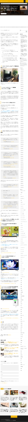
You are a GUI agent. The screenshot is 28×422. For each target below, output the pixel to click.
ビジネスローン (22, 239)
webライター (22, 193)
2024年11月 (22, 83)
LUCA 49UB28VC (8, 310)
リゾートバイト (22, 266)
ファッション (22, 245)
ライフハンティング (7, 419)
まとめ (3, 62)
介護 (21, 276)
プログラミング (22, 253)
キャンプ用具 (22, 210)
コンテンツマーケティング (24, 218)
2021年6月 (22, 150)
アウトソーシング (23, 201)
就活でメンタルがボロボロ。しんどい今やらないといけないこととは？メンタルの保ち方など (23, 59)
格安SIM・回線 (22, 327)
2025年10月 (22, 70)
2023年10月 (22, 104)
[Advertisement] (14, 21)
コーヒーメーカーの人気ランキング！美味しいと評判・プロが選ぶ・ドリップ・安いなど (14, 399)
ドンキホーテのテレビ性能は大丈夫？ (8, 53)
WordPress (14, 420)
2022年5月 (22, 129)
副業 (21, 289)
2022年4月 (22, 131)
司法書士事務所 (22, 291)
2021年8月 (22, 146)
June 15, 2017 (11, 148)
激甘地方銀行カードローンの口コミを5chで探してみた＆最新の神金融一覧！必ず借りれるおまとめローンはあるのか (24, 41)
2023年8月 (22, 108)
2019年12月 (22, 182)
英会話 (21, 349)
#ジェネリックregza (14, 163)
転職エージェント (23, 358)
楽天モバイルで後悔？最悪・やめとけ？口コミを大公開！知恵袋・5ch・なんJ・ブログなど (23, 399)
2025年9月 (22, 72)
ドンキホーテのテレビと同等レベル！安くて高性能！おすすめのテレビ (10, 56)
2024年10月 (22, 85)
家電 (21, 306)
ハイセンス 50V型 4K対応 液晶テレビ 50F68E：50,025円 (10, 59)
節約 (21, 345)
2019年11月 (22, 184)
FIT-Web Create (8, 420)
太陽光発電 (22, 295)
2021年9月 (22, 144)
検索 (20, 30)
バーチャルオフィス (23, 231)
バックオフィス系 (23, 229)
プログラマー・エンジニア (24, 251)
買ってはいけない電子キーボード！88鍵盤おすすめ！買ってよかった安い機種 (5, 410)
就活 (21, 308)
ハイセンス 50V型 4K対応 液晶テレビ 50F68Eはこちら (8, 283)
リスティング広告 (23, 264)
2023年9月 (22, 106)
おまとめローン (22, 195)
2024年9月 (22, 87)
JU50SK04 (2, 247)
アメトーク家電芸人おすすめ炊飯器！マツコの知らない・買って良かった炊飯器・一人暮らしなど (23, 411)
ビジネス (22, 235)
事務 (21, 274)
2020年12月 (22, 161)
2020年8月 (22, 169)
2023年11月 (22, 102)
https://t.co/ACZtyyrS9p (7, 156)
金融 (21, 362)
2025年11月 (22, 68)
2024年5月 (22, 91)
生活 (21, 333)
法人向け (22, 331)
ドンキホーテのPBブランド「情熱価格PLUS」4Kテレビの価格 (10, 52)
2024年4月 (22, 93)
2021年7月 (22, 148)
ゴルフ (21, 220)
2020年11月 (22, 163)
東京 (21, 323)
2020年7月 (22, 171)
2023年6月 (22, 112)
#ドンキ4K (15, 185)
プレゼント (22, 249)
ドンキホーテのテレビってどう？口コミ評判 (7, 54)
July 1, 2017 (12, 141)
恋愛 (21, 312)
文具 (21, 314)
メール (2, 374)
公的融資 (22, 287)
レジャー (22, 268)
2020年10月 (22, 165)
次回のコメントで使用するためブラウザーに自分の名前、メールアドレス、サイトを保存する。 (10, 381)
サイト (1, 377)
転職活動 (22, 360)
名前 (1, 371)
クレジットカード (23, 212)
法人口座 (22, 329)
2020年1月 (22, 180)
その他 (21, 199)
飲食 (21, 364)
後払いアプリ (22, 310)
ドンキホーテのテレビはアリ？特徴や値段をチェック (8, 50)
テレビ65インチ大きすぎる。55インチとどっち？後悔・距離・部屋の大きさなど (14, 411)
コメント (2, 364)
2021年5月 (22, 152)
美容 (21, 347)
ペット (21, 255)
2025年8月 (22, 74)
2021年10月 (22, 142)
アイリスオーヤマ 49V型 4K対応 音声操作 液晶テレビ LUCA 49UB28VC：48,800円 (10, 61)
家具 (21, 304)
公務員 (21, 285)
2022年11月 (22, 123)
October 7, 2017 (12, 157)
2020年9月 (22, 167)
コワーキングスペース (23, 216)
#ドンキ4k (4, 140)
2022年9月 (22, 127)
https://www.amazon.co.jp (5, 238)
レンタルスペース (23, 272)
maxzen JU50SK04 (3, 240)
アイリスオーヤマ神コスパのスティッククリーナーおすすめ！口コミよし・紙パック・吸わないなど (5, 399)
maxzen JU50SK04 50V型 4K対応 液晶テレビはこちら (8, 252)
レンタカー (22, 270)
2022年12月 (22, 121)
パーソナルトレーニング (23, 233)
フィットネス (22, 247)
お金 (21, 197)
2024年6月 (22, 89)
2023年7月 (22, 110)
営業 (21, 293)
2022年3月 (22, 133)
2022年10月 (22, 125)
